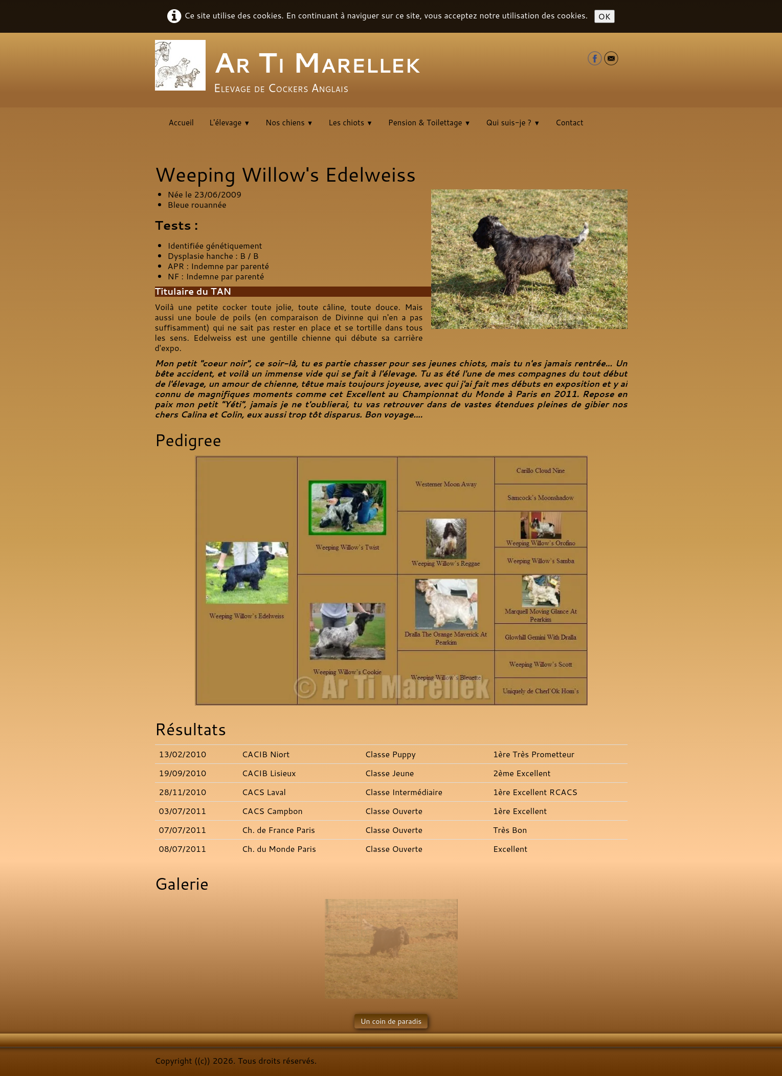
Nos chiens (289, 122)
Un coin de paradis (391, 1021)
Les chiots (350, 122)
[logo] (291, 69)
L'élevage (229, 122)
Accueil (181, 122)
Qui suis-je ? (513, 122)
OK (604, 16)
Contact (569, 122)
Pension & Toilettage (429, 122)
